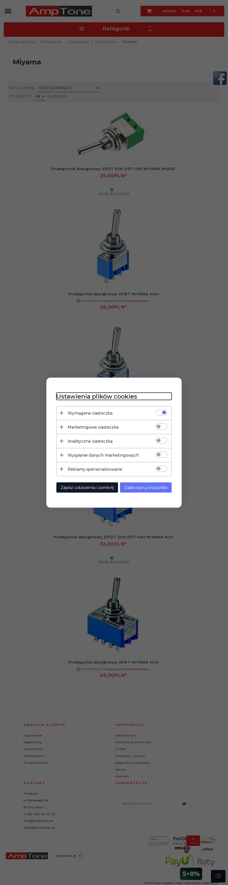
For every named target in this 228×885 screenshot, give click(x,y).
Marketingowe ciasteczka (93, 427)
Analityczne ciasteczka (90, 441)
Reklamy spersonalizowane (95, 469)
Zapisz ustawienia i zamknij (87, 487)
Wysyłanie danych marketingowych (103, 455)
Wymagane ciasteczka (90, 413)
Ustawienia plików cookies (96, 396)
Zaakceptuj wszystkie (145, 487)
